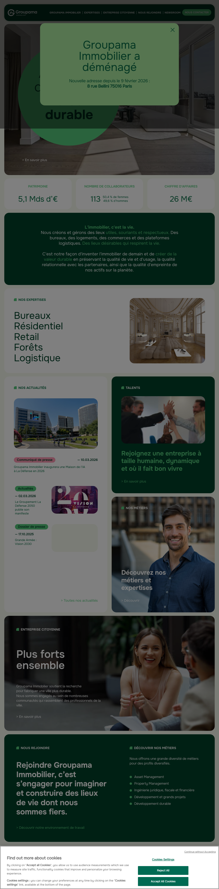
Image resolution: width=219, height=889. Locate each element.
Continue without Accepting (200, 851)
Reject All (163, 870)
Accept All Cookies (163, 881)
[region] (109, 867)
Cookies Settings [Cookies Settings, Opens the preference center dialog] (163, 859)
